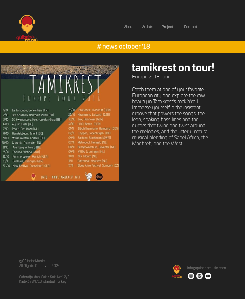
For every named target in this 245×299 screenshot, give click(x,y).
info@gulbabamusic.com (206, 268)
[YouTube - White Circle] (208, 276)
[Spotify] (199, 276)
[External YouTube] (186, 191)
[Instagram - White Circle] (191, 276)
